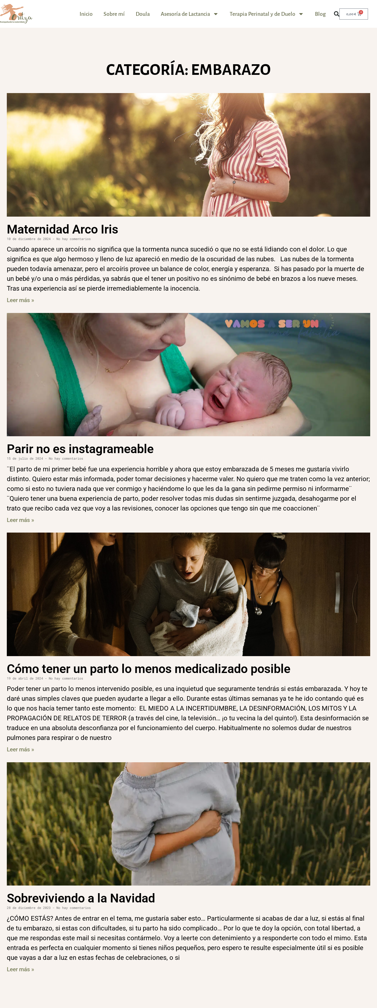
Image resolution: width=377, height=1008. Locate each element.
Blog (320, 14)
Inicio (86, 14)
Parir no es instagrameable (80, 449)
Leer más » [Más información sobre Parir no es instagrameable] (20, 520)
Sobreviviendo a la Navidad (81, 898)
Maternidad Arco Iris (62, 229)
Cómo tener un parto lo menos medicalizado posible (148, 669)
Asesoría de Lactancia (190, 14)
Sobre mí (114, 14)
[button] (336, 13)
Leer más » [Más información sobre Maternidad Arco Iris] (20, 300)
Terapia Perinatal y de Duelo (267, 14)
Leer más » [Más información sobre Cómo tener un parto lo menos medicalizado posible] (20, 749)
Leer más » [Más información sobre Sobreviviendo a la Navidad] (20, 969)
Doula (143, 14)
